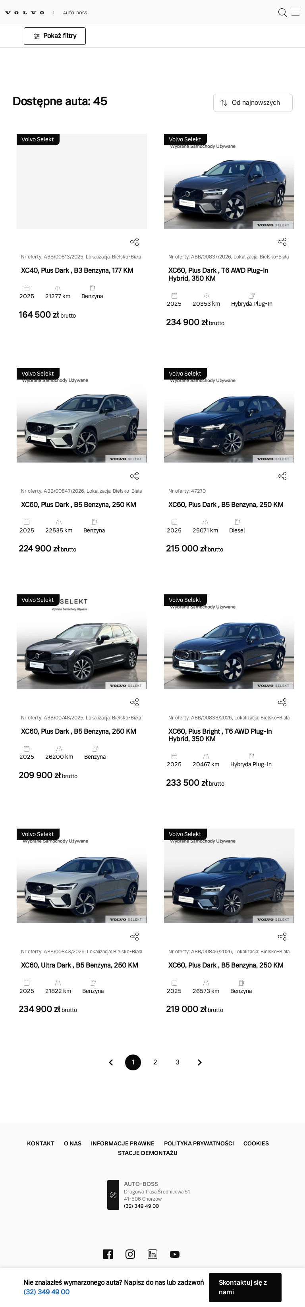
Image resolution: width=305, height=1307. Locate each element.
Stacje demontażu (148, 1153)
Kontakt (40, 1143)
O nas (72, 1143)
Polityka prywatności (199, 1143)
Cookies (256, 1143)
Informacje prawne (122, 1143)
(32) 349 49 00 (141, 1206)
